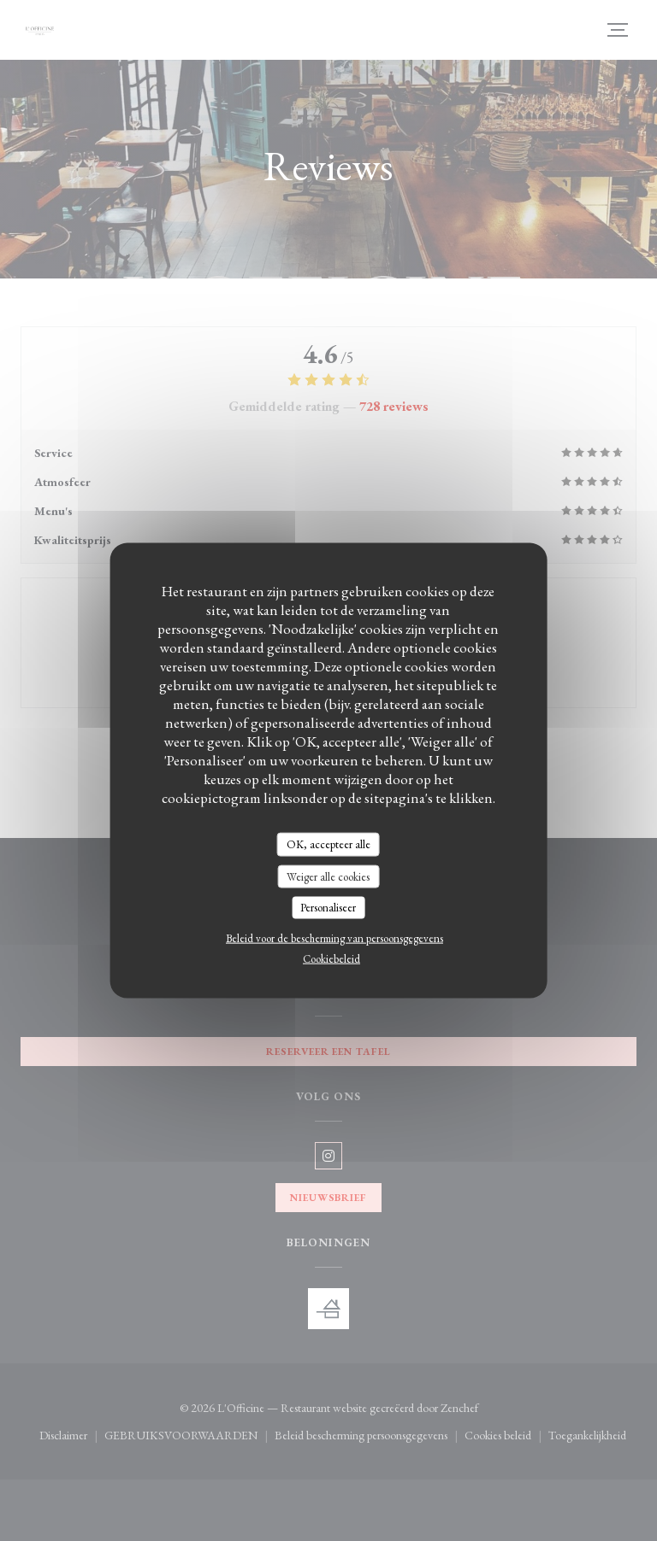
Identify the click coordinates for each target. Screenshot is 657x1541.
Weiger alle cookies (328, 876)
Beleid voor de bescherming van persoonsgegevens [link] (334, 937)
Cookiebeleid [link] (331, 958)
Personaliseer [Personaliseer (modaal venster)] (328, 907)
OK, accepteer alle (328, 844)
